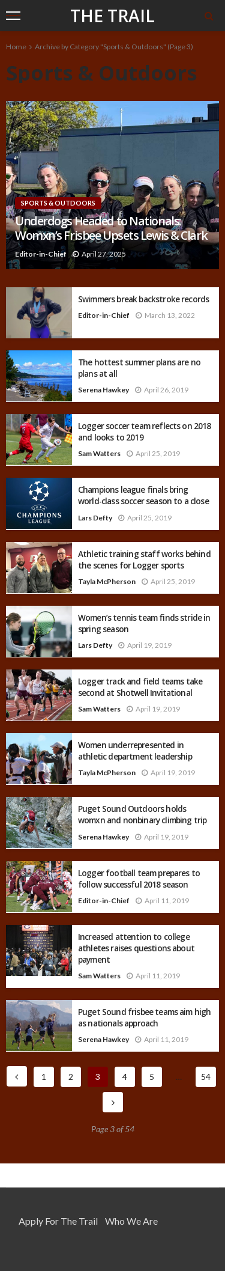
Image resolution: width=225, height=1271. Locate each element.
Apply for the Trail (58, 1221)
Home (16, 46)
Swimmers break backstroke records (143, 299)
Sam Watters (99, 453)
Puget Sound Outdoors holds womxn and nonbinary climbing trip (142, 814)
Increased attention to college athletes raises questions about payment (136, 948)
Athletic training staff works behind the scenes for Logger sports (144, 559)
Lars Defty (95, 517)
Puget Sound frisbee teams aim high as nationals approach (144, 1017)
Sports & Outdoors (58, 203)
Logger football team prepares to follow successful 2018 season (139, 878)
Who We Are (131, 1221)
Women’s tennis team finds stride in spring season (144, 623)
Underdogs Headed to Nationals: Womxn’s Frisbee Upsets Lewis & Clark (111, 228)
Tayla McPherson (107, 581)
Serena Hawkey (103, 389)
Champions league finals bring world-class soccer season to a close (143, 495)
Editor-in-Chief (41, 253)
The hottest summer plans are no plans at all (139, 367)
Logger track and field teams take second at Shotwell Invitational (140, 686)
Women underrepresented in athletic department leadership (135, 750)
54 (206, 1076)
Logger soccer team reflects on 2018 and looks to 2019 (144, 431)
